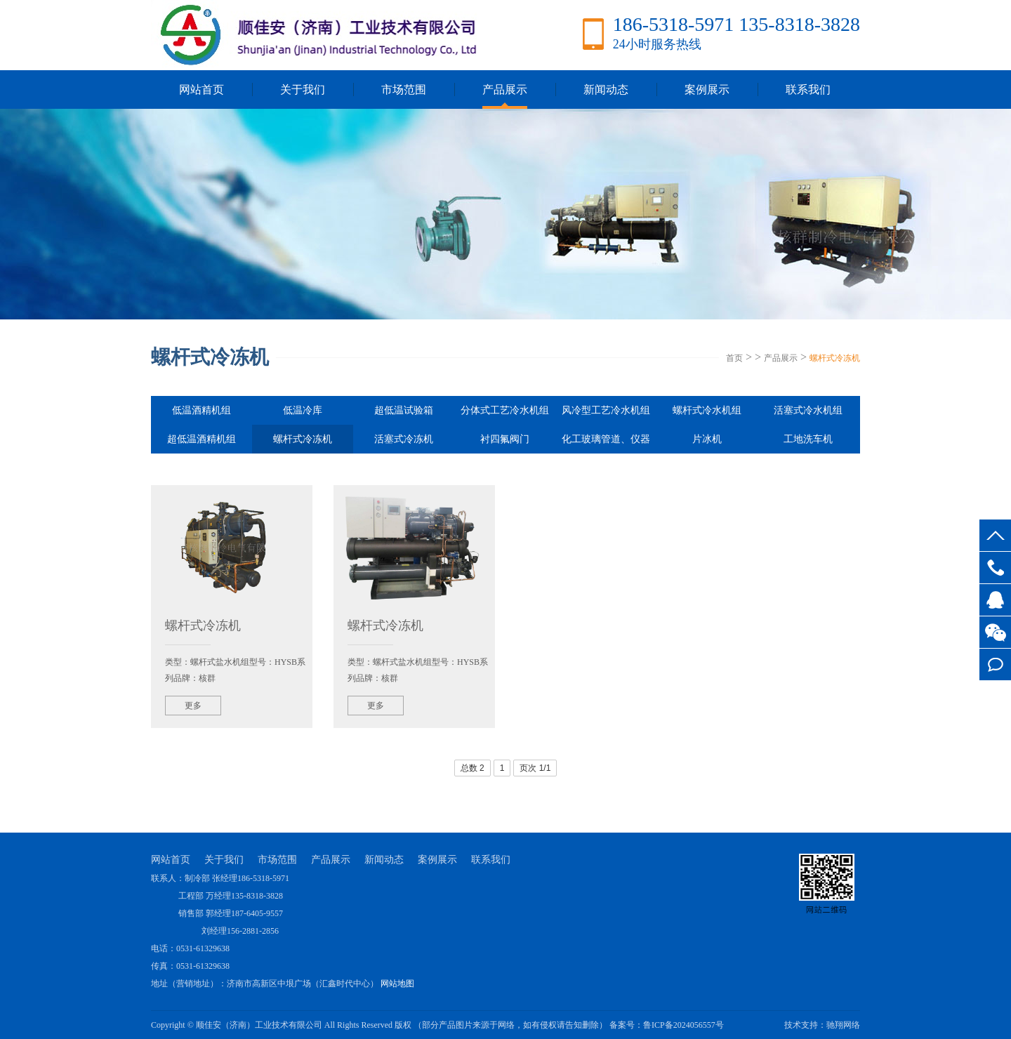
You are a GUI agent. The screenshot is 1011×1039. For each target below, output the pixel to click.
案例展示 (707, 89)
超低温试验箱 (403, 410)
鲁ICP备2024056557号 (683, 1025)
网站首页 (201, 89)
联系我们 (808, 89)
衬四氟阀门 (504, 439)
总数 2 (472, 768)
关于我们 (302, 89)
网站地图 (397, 983)
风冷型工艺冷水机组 (606, 410)
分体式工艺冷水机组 (505, 410)
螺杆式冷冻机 (835, 358)
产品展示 (504, 89)
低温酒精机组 (201, 410)
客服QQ (995, 600)
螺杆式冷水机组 (707, 410)
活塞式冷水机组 (808, 410)
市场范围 (403, 89)
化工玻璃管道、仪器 (606, 439)
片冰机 (707, 439)
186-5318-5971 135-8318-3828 (995, 567)
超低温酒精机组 (201, 439)
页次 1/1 (535, 768)
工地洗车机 (808, 439)
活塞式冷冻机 (403, 439)
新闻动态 (605, 89)
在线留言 (995, 664)
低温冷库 (302, 410)
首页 (734, 358)
